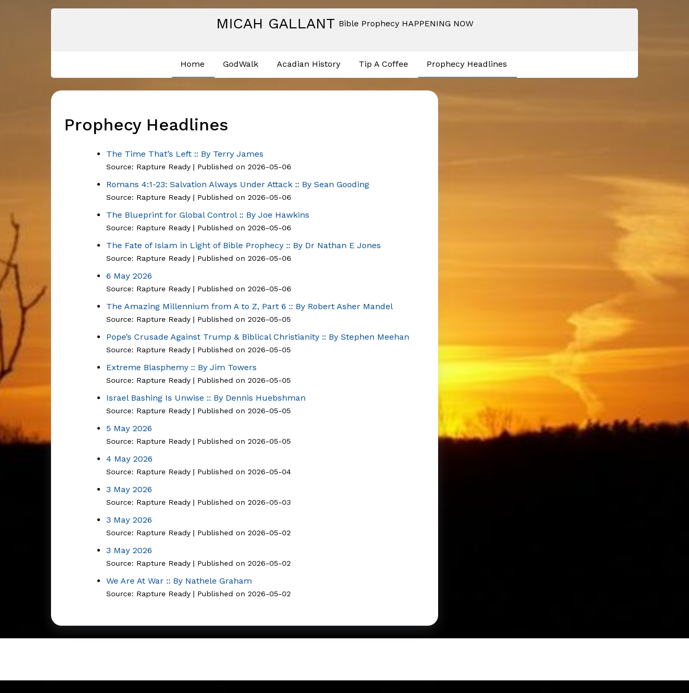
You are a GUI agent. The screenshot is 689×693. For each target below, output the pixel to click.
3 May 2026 (129, 489)
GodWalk (240, 64)
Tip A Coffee (383, 64)
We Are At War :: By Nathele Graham (179, 581)
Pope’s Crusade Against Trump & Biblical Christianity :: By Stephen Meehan (257, 337)
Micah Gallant (275, 23)
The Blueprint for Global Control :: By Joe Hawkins (207, 215)
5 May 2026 (129, 428)
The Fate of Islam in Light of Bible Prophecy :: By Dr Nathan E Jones (243, 245)
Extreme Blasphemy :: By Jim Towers (181, 367)
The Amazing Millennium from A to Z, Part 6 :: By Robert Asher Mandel (249, 306)
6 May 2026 (129, 276)
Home (192, 64)
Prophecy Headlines (467, 64)
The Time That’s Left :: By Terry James (185, 154)
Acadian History (308, 64)
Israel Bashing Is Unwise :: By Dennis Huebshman (206, 398)
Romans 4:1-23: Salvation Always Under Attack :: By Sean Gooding (237, 184)
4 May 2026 (129, 459)
